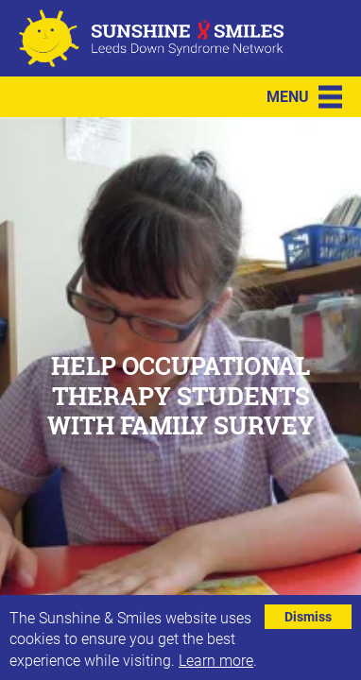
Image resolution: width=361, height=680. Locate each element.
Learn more (216, 660)
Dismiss (308, 616)
